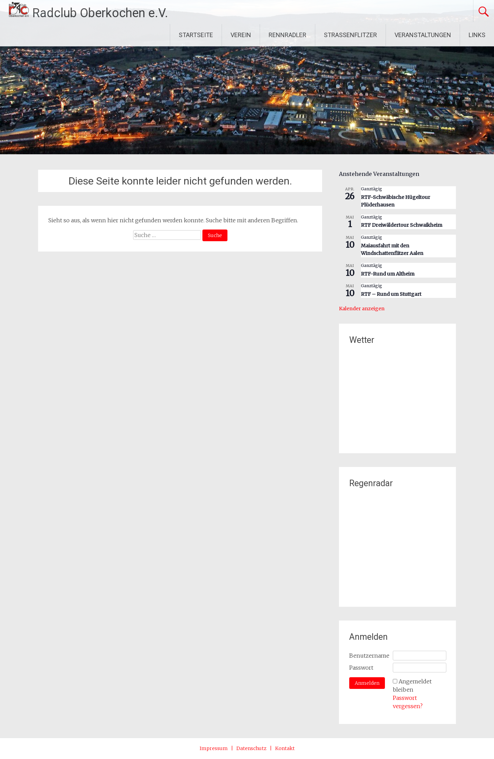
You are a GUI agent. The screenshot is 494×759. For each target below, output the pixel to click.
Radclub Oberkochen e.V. (100, 13)
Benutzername (369, 655)
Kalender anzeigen (362, 308)
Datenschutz (251, 748)
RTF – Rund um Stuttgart (391, 294)
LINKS (477, 34)
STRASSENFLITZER (350, 34)
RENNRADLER (287, 34)
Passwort (361, 667)
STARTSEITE (196, 34)
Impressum (214, 748)
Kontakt (285, 748)
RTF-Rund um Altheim (387, 274)
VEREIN (241, 34)
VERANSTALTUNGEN (423, 34)
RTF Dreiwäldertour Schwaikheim (401, 225)
